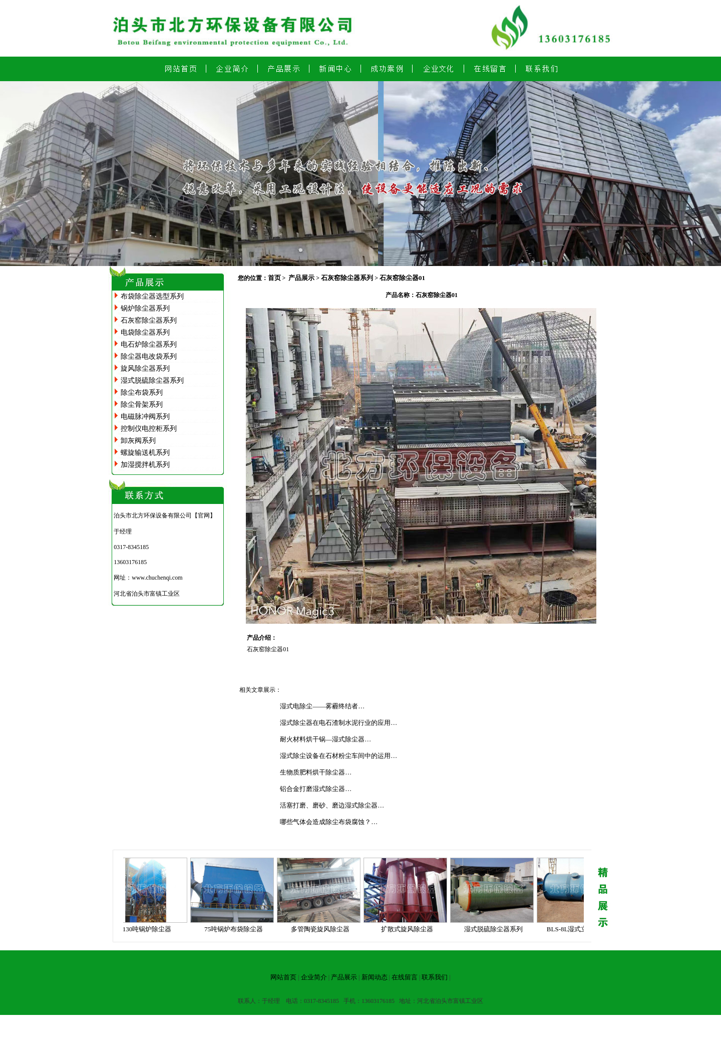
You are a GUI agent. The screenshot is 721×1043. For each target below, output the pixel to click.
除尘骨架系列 (142, 404)
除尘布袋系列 (142, 392)
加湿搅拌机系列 (145, 464)
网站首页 (283, 977)
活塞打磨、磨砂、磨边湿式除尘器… (332, 805)
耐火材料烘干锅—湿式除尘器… (325, 739)
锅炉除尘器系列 (145, 308)
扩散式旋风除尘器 (410, 929)
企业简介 (314, 977)
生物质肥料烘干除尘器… (315, 772)
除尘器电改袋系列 (149, 356)
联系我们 (435, 977)
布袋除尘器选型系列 (152, 296)
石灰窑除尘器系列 (149, 320)
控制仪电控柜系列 (149, 428)
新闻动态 (375, 977)
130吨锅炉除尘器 (150, 929)
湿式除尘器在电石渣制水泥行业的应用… (338, 722)
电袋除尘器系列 (145, 332)
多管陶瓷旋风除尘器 (323, 929)
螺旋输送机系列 (145, 452)
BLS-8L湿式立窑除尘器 (583, 929)
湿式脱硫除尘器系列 (152, 380)
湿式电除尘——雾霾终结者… (322, 706)
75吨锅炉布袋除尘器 (236, 929)
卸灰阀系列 (138, 440)
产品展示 (301, 278)
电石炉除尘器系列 (149, 344)
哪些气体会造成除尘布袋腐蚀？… (329, 822)
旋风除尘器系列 (145, 368)
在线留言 (405, 977)
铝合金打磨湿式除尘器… (315, 789)
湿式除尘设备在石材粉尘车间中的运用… (338, 755)
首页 (274, 278)
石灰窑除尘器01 (402, 278)
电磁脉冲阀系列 (145, 416)
